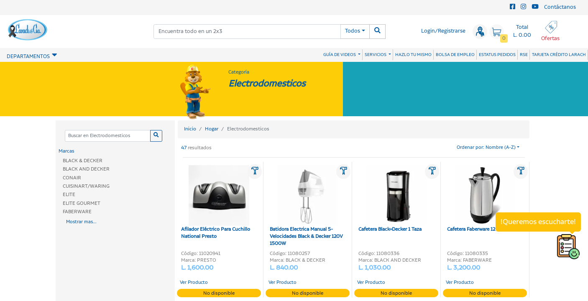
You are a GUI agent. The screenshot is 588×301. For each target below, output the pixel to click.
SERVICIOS (376, 54)
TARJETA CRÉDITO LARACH (559, 54)
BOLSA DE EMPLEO (455, 54)
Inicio (190, 129)
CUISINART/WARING (86, 186)
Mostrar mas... (81, 222)
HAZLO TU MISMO (413, 54)
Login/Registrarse (443, 31)
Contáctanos (560, 7)
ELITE (69, 194)
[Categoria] (107, 136)
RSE (524, 54)
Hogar (211, 129)
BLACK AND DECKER (86, 169)
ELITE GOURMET (81, 203)
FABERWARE (77, 211)
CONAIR (72, 177)
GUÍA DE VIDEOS (340, 54)
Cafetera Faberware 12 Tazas (481, 199)
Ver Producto (194, 282)
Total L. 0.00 (522, 31)
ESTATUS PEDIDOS (497, 54)
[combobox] (247, 31)
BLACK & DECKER (82, 160)
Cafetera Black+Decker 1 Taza (392, 199)
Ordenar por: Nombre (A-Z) (486, 147)
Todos (352, 31)
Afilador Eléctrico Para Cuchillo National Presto (215, 202)
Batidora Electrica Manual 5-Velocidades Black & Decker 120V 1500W (306, 206)
